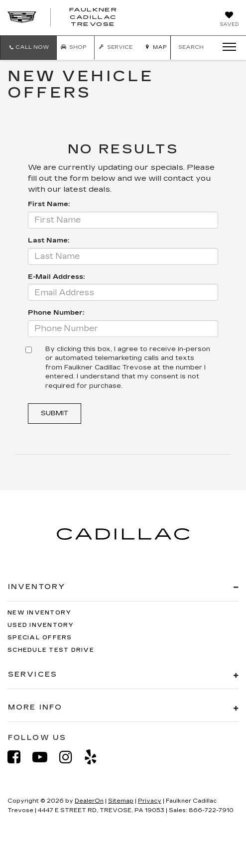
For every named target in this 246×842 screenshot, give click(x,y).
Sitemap (120, 801)
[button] (28, 47)
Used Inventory (40, 625)
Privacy (149, 801)
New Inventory (39, 612)
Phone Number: (56, 313)
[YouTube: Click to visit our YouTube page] (44, 757)
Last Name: (48, 240)
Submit (54, 413)
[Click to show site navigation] (226, 47)
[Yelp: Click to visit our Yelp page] (95, 757)
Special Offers (39, 637)
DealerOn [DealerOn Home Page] (89, 801)
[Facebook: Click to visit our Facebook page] (18, 757)
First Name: (49, 204)
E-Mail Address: (56, 277)
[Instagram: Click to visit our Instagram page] (70, 757)
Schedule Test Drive (50, 650)
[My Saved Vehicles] (229, 20)
